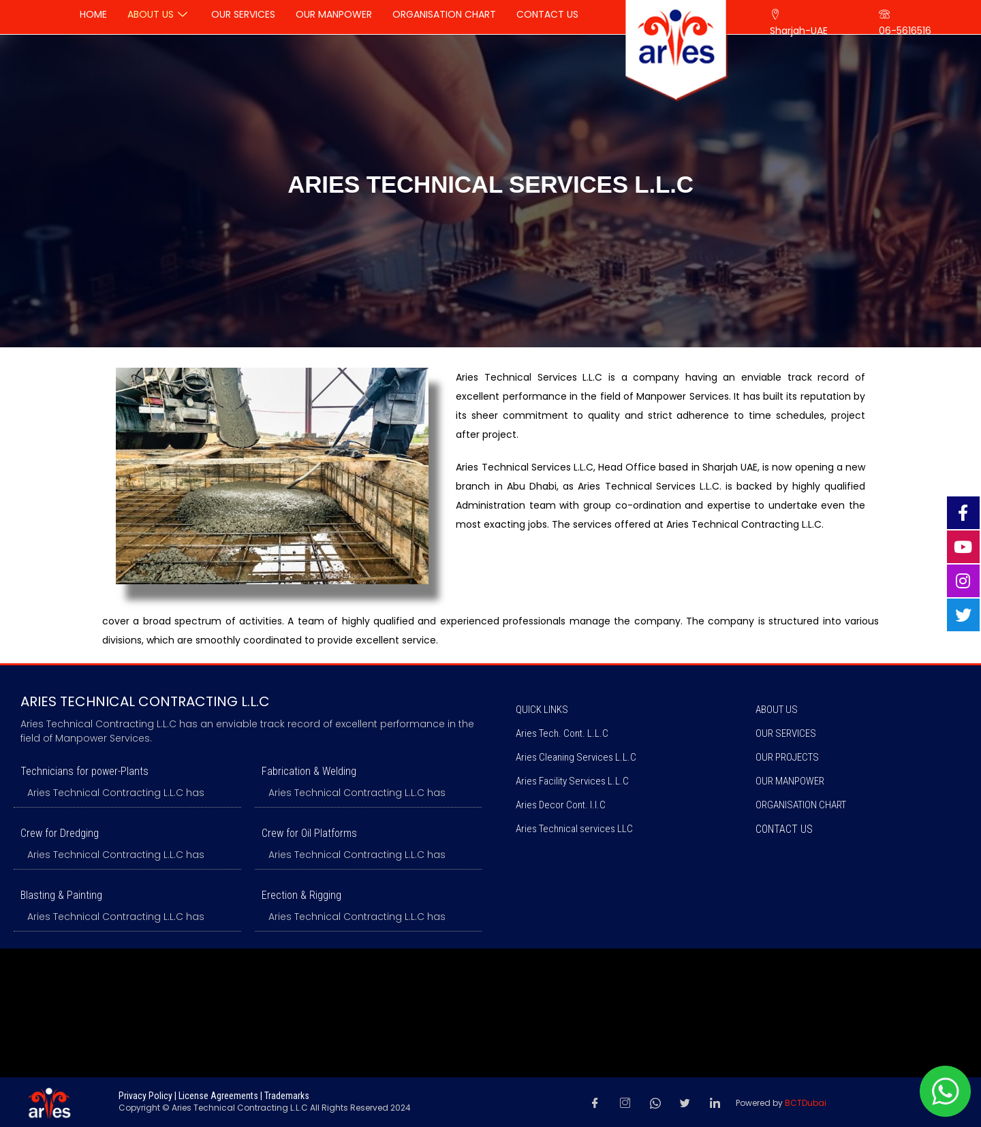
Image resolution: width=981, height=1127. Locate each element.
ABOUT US (777, 709)
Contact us (784, 829)
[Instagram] (625, 1102)
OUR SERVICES (786, 733)
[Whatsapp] (655, 1102)
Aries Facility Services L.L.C (572, 781)
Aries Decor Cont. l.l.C (561, 805)
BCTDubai (805, 1103)
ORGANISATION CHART (801, 805)
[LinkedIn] (715, 1102)
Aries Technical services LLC (574, 829)
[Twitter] (685, 1102)
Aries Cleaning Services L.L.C (576, 757)
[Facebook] (595, 1102)
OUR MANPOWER (790, 781)
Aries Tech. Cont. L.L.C (562, 733)
